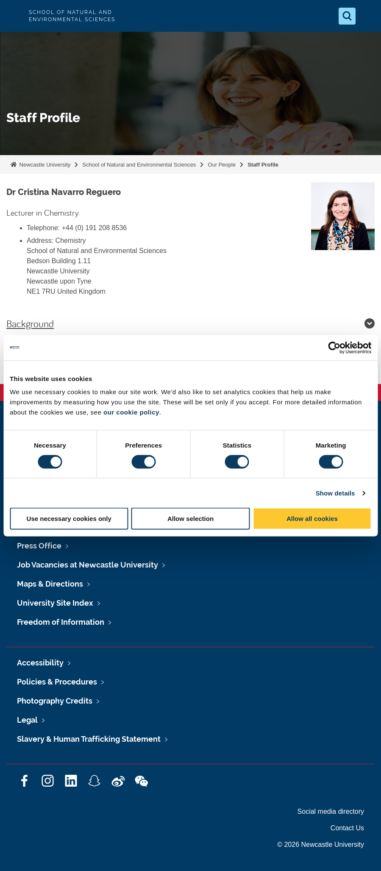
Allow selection (190, 518)
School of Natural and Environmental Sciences (139, 164)
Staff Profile (263, 164)
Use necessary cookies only (69, 518)
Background (190, 323)
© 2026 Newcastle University (320, 844)
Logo (13, 16)
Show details (335, 492)
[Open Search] (347, 16)
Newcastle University (44, 164)
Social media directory (331, 811)
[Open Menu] (367, 16)
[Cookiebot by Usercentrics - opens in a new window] (334, 347)
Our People (222, 164)
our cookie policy (131, 412)
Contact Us (347, 828)
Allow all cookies (312, 518)
